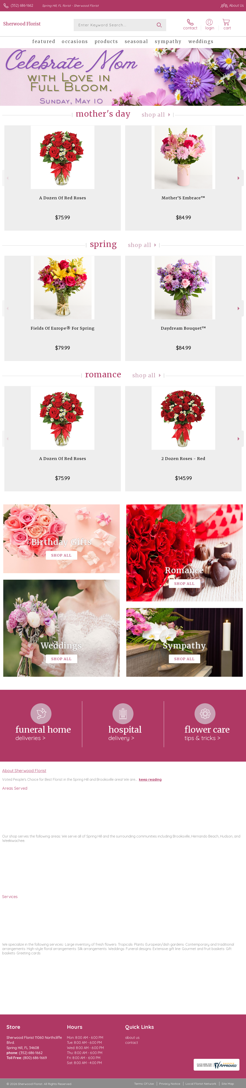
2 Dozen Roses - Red (183, 458)
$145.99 (183, 478)
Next (239, 178)
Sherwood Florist (22, 24)
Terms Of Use (144, 1084)
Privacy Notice (169, 1084)
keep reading (150, 779)
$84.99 (183, 217)
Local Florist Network (201, 1084)
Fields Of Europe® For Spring (63, 328)
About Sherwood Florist (24, 770)
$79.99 (62, 347)
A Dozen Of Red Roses (62, 197)
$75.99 (62, 217)
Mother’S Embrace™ (183, 197)
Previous (7, 178)
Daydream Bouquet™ (183, 328)
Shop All (153, 114)
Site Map (228, 1084)
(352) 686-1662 (22, 5)
